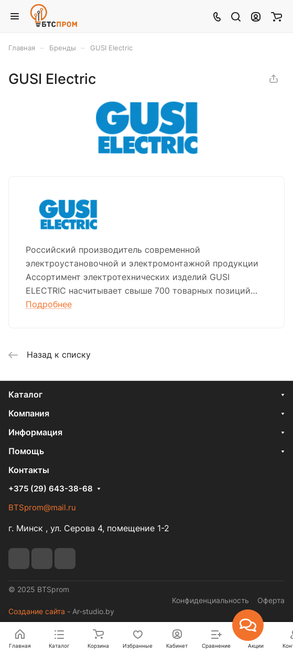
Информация (35, 432)
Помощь (26, 451)
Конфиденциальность (210, 600)
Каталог (25, 394)
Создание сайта (36, 611)
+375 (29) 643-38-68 (50, 489)
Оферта (271, 600)
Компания (28, 413)
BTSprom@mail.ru (42, 507)
